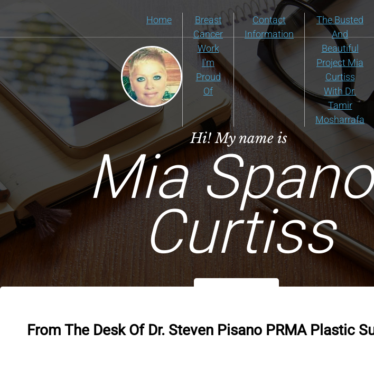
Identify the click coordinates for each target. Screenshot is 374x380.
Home (159, 19)
